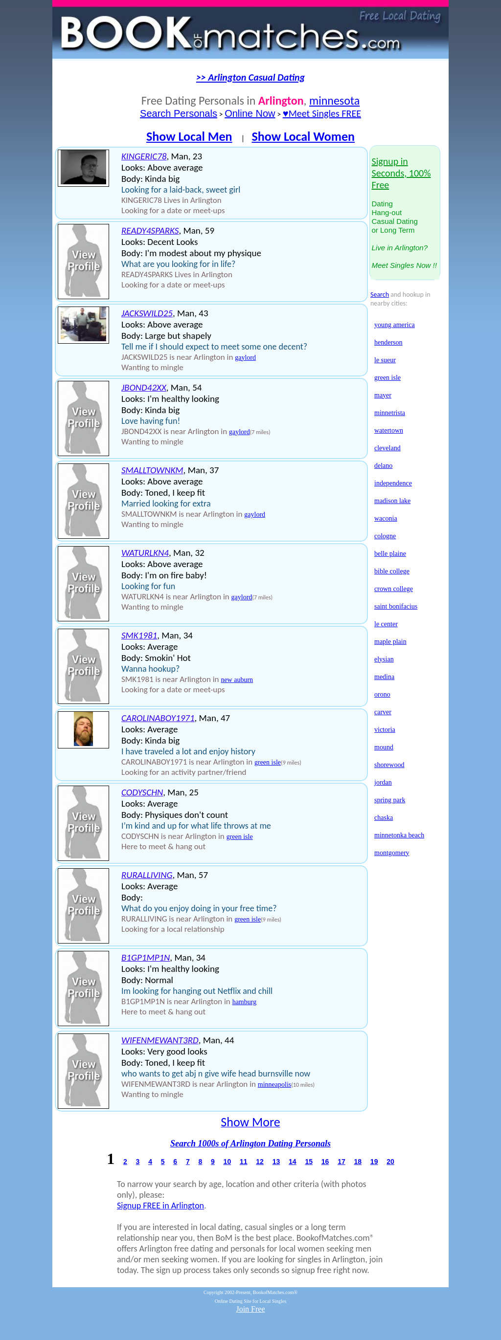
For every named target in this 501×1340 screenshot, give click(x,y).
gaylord (245, 357)
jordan (383, 782)
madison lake (392, 501)
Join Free (250, 1309)
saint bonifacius (395, 606)
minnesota (334, 100)
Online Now (250, 113)
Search (379, 294)
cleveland (387, 448)
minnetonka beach (399, 835)
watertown (388, 430)
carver (382, 712)
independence (393, 483)
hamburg (244, 1002)
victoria (384, 729)
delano (383, 465)
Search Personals (178, 113)
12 (260, 1161)
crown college (393, 589)
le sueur (385, 360)
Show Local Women (303, 136)
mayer (382, 395)
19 (374, 1161)
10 (227, 1161)
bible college (392, 571)
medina (384, 677)
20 (390, 1161)
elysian (384, 659)
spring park (389, 800)
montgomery (392, 853)
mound (383, 747)
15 (309, 1161)
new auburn (237, 679)
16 (325, 1161)
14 (292, 1161)
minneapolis (274, 1084)
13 (276, 1161)
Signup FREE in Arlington (160, 1205)
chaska (383, 817)
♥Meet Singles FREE (322, 113)
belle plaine (390, 553)
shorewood (389, 765)
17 (341, 1161)
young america (394, 325)
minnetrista (389, 413)
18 (358, 1161)
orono (382, 694)
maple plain (390, 641)
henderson (388, 342)
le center (386, 624)
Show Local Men (189, 136)
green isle (267, 762)
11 (244, 1161)
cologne (385, 536)
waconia (385, 518)
